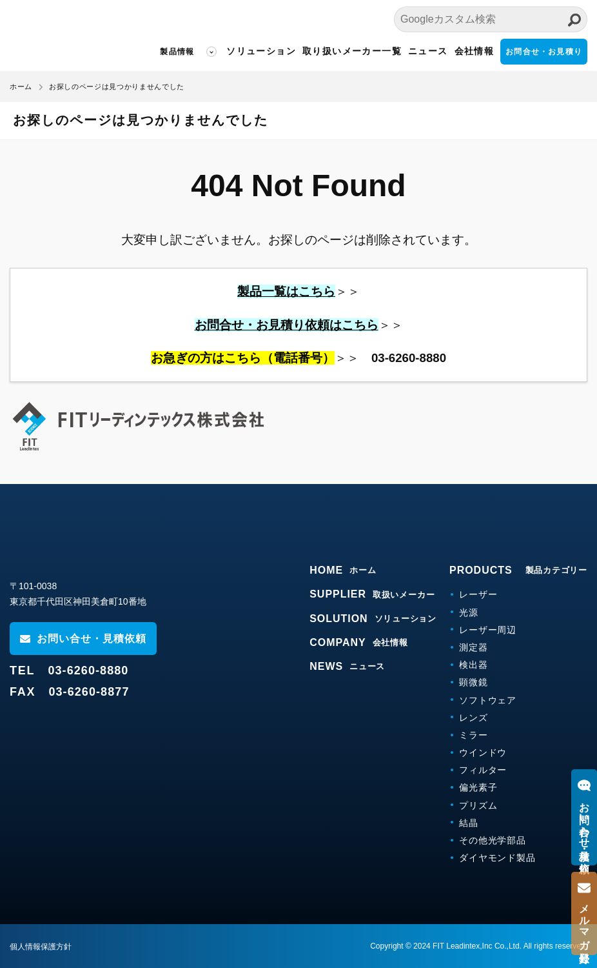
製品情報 (177, 51)
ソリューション (261, 51)
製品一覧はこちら (286, 291)
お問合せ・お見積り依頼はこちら (286, 325)
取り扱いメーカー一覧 (352, 51)
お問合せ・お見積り (543, 51)
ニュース (428, 51)
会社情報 (474, 51)
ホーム (21, 86)
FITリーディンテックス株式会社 (68, 35)
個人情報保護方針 (41, 946)
